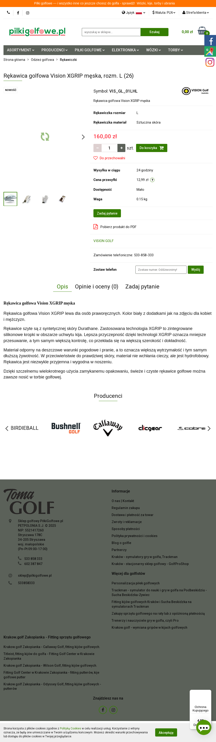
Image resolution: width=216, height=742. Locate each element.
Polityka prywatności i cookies (135, 536)
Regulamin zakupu (126, 508)
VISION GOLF (103, 241)
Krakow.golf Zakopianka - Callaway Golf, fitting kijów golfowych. (51, 647)
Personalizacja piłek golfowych (136, 583)
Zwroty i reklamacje (127, 522)
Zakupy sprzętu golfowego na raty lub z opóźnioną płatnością (158, 613)
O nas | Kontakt (123, 501)
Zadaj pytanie (107, 213)
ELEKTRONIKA (125, 50)
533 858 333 (33, 559)
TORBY (175, 50)
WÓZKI (153, 50)
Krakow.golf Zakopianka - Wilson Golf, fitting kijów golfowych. (50, 665)
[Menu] (208, 692)
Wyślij (195, 269)
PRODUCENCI (54, 50)
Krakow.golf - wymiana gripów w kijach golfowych (149, 627)
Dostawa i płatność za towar (133, 515)
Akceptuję (166, 733)
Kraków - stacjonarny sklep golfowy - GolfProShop (150, 564)
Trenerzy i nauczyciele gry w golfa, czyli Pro (145, 620)
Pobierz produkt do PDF (115, 226)
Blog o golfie (121, 543)
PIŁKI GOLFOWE (90, 50)
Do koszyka (152, 148)
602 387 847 (33, 564)
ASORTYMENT (20, 50)
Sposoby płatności (126, 529)
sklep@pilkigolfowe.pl (35, 575)
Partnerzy (119, 550)
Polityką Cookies (70, 728)
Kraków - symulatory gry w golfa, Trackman (145, 557)
